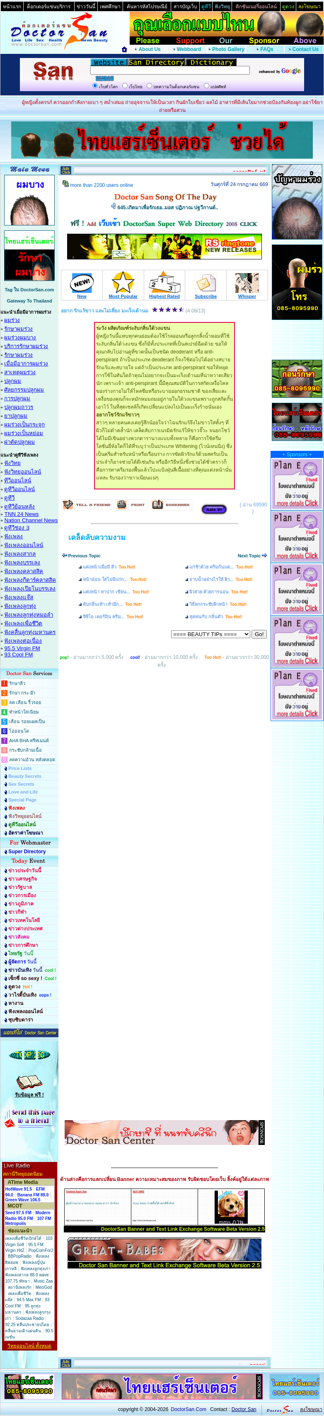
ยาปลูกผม (15, 416)
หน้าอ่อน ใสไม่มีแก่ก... (115, 579)
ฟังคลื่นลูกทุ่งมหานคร (30, 632)
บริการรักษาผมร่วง (26, 346)
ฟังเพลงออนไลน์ (23, 545)
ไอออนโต (19, 731)
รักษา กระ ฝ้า (22, 692)
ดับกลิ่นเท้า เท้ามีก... (112, 604)
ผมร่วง (12, 320)
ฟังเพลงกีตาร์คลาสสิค (30, 580)
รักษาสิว (17, 683)
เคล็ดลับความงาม (97, 537)
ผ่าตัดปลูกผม (19, 442)
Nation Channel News (31, 520)
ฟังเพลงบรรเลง (22, 562)
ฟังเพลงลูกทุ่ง (20, 606)
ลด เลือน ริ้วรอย (25, 702)
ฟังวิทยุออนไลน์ (22, 472)
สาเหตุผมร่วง (20, 372)
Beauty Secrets (24, 776)
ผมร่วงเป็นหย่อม (23, 433)
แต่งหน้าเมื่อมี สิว (109, 566)
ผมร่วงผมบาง (20, 337)
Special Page (22, 799)
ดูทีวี (9, 498)
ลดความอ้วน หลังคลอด (32, 759)
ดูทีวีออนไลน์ (19, 489)
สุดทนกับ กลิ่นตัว (215, 616)
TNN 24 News (21, 514)
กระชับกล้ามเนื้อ (25, 750)
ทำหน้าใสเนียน (24, 711)
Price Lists (19, 768)
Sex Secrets (21, 784)
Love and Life (23, 791)
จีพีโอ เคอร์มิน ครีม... (113, 616)
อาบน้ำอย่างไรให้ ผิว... (220, 579)
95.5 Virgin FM (22, 648)
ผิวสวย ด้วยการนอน (218, 591)
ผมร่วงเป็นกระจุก (24, 424)
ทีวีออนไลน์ (17, 480)
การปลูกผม (17, 398)
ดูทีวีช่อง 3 (16, 528)
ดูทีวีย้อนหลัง (19, 506)
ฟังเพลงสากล (20, 554)
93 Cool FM (18, 654)
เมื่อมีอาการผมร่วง (26, 364)
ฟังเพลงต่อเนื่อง (23, 641)
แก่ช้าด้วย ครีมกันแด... (221, 566)
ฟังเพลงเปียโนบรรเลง (30, 589)
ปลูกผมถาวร (18, 407)
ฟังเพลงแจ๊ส (18, 597)
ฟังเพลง (13, 536)
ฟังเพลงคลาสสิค (23, 571)
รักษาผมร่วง (18, 329)
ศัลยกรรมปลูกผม (24, 390)
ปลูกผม (12, 381)
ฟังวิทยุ (12, 463)
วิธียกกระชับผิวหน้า (218, 604)
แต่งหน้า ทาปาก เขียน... (116, 591)
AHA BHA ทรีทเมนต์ (29, 740)
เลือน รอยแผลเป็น (27, 721)
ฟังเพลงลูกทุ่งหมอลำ (28, 615)
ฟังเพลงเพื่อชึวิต (23, 623)
